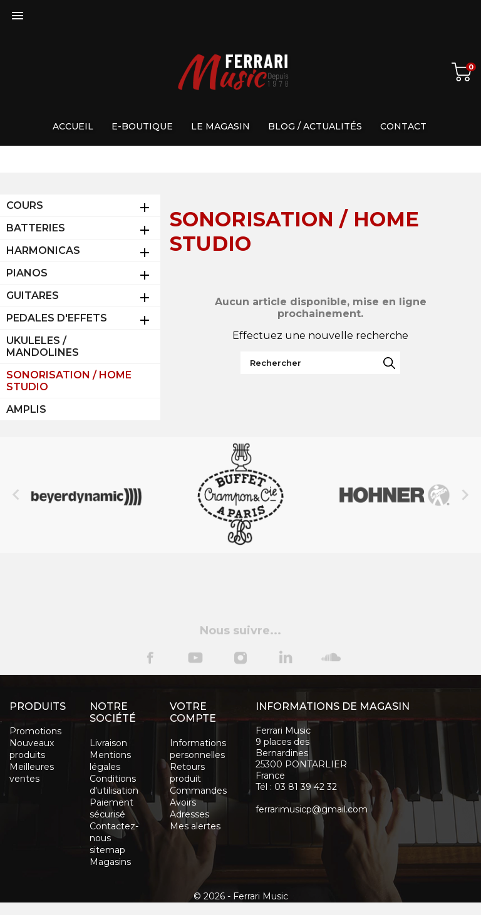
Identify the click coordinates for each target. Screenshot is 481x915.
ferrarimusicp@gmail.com (312, 809)
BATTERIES (35, 228)
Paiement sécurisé (111, 808)
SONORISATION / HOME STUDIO (69, 381)
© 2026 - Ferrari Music (241, 896)
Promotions (35, 731)
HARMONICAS (43, 250)
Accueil (73, 126)
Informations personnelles (198, 749)
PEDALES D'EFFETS (56, 318)
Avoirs (183, 802)
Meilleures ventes (31, 772)
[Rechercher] (320, 362)
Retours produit (187, 772)
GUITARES (32, 295)
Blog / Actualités (315, 126)
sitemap (107, 850)
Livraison (108, 743)
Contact (403, 126)
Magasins (110, 861)
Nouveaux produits (31, 749)
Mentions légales (110, 760)
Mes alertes (195, 826)
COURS (24, 205)
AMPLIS (26, 409)
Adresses (189, 814)
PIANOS (27, 273)
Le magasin (220, 126)
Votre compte (193, 712)
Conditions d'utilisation (114, 784)
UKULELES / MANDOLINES (42, 346)
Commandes (198, 790)
